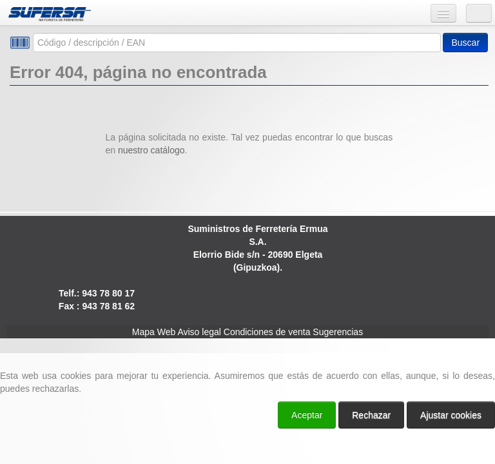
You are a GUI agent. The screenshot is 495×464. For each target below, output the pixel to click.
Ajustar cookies (450, 415)
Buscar (465, 42)
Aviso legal (198, 332)
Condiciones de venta (267, 332)
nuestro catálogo (151, 150)
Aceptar (306, 415)
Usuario (479, 13)
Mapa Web (153, 332)
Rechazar (371, 415)
